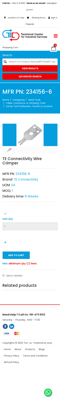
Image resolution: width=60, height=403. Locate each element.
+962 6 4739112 (14, 3)
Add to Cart (16, 264)
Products (30, 353)
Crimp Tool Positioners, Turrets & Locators (29, 106)
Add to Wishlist (12, 285)
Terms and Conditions (35, 359)
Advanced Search (30, 76)
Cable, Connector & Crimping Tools (25, 103)
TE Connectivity (26, 189)
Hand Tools (34, 99)
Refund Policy (11, 366)
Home (5, 99)
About (18, 353)
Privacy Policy (11, 359)
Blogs (42, 353)
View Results (30, 68)
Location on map (14, 17)
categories (18, 99)
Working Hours (36, 17)
